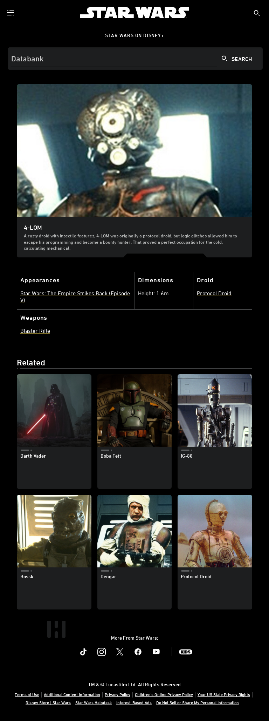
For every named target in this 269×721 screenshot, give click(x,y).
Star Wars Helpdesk (93, 702)
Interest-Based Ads (134, 702)
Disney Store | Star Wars (48, 702)
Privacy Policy (117, 694)
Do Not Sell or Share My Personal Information (197, 702)
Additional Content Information (72, 694)
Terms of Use (27, 694)
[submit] (257, 13)
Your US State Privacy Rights (224, 694)
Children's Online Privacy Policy (164, 694)
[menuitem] (11, 12)
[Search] (135, 58)
